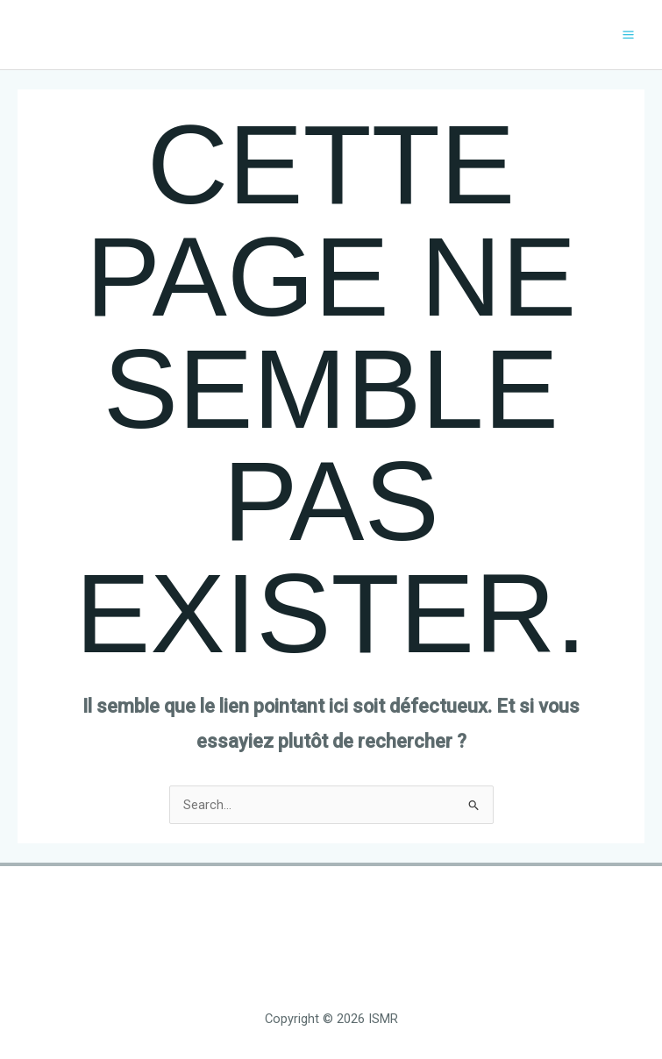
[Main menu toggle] (628, 34)
